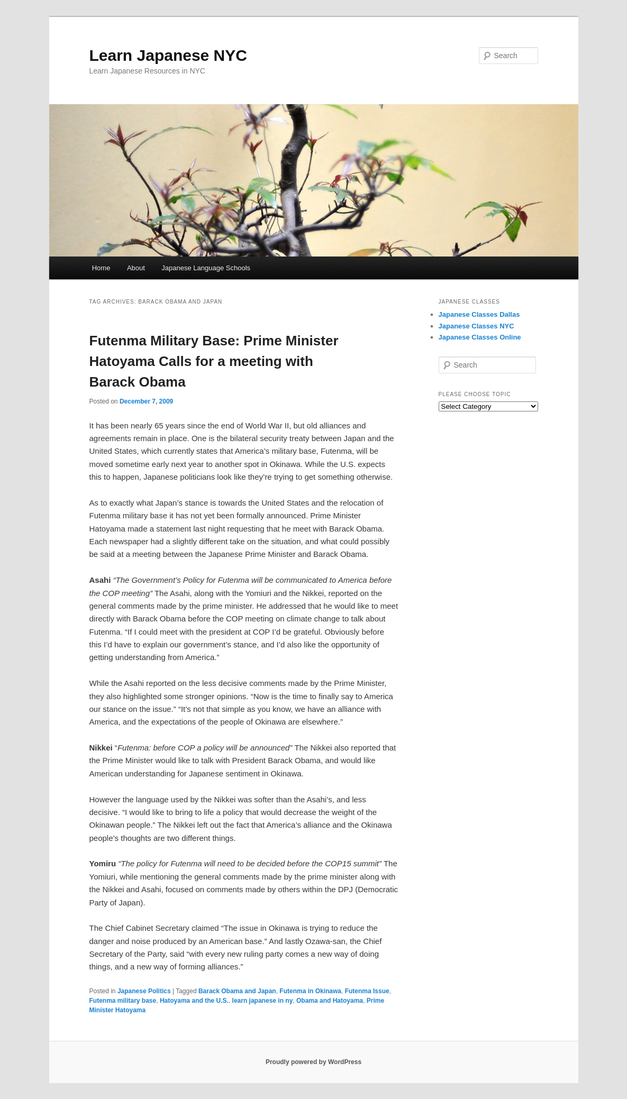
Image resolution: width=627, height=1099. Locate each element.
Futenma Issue (367, 991)
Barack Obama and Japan (237, 991)
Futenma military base (123, 1000)
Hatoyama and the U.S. (194, 1000)
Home (101, 268)
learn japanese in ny (262, 1000)
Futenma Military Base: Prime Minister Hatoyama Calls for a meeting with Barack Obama (214, 361)
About (136, 268)
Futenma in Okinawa (310, 991)
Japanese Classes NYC (476, 326)
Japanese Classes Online (480, 337)
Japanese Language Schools (205, 268)
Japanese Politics (144, 991)
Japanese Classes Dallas (479, 314)
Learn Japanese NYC (168, 55)
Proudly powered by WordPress (313, 1062)
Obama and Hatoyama (329, 1000)
